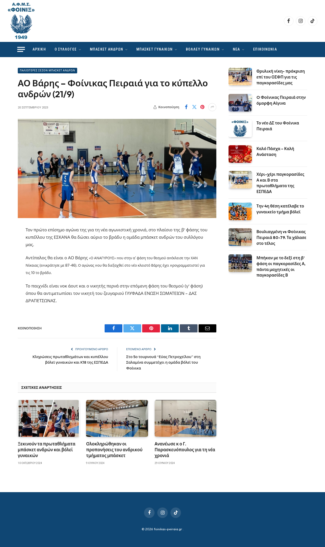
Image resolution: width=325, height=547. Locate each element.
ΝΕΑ (236, 49)
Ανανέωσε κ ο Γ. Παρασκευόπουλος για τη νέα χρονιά (185, 449)
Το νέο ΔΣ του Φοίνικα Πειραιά (277, 125)
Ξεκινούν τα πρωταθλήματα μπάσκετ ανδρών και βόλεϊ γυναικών (46, 449)
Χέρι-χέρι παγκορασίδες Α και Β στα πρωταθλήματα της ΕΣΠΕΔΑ (280, 183)
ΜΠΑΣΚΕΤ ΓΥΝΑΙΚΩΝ (154, 49)
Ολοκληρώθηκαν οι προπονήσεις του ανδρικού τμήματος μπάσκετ (114, 449)
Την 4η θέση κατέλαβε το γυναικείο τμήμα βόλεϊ (280, 208)
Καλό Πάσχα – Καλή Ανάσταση (275, 151)
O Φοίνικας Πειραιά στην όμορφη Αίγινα (281, 100)
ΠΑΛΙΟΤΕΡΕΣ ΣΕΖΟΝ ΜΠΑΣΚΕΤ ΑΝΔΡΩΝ (47, 70)
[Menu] (21, 49)
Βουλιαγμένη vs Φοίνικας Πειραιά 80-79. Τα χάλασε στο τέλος (281, 237)
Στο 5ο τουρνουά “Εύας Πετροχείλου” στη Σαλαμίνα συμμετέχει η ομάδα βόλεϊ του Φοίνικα (163, 362)
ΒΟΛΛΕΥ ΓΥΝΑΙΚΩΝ (203, 49)
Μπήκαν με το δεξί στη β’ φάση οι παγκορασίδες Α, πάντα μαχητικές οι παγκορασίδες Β (280, 266)
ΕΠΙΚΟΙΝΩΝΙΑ (265, 49)
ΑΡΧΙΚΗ (39, 49)
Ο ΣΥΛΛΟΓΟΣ (66, 49)
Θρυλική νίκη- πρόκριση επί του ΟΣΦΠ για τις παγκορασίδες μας (280, 77)
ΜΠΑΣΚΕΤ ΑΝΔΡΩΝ (106, 49)
